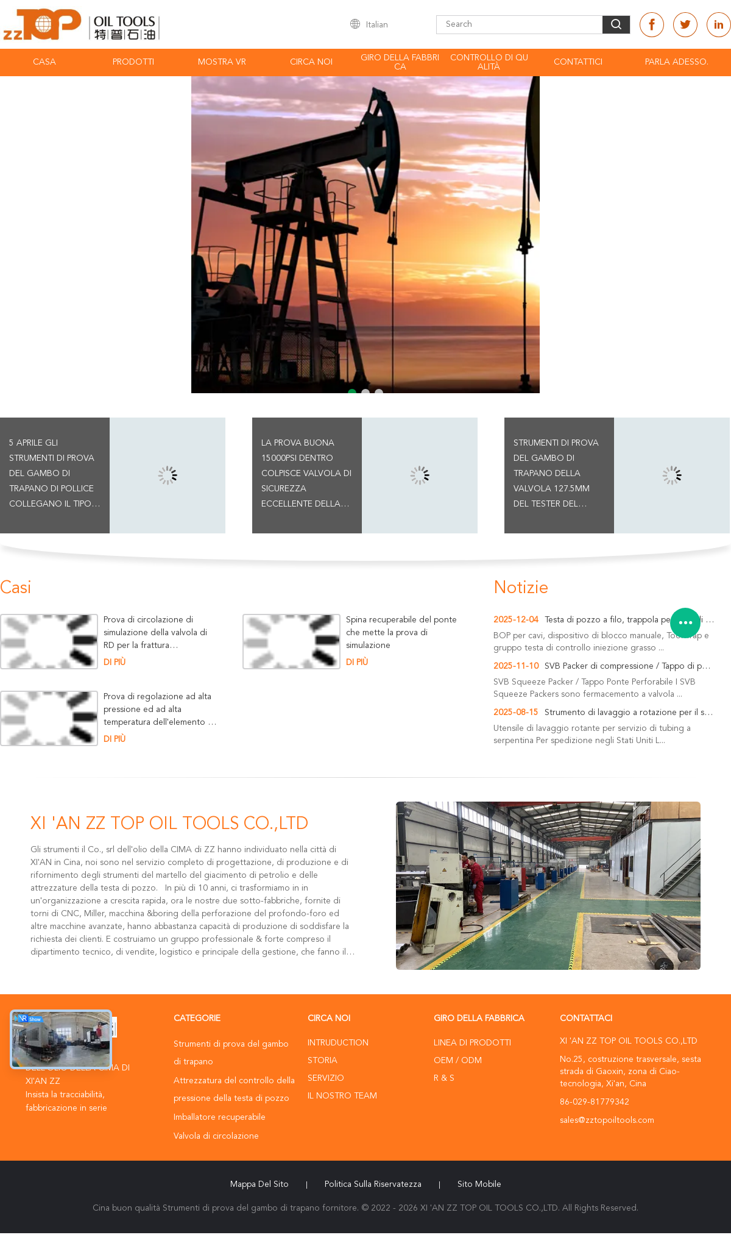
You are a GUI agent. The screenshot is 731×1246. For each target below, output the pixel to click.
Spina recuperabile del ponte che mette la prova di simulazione (401, 633)
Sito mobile (479, 1184)
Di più (114, 662)
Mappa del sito (259, 1184)
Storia (322, 1060)
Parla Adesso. (676, 62)
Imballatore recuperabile (220, 1117)
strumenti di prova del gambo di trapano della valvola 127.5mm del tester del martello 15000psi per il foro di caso (556, 475)
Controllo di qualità (489, 62)
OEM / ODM (458, 1060)
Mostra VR (222, 62)
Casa (44, 62)
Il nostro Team (342, 1096)
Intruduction (338, 1043)
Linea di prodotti (472, 1043)
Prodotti (133, 62)
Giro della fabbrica (400, 62)
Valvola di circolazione (216, 1136)
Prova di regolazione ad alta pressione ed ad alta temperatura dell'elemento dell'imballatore (158, 709)
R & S (444, 1078)
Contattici (578, 62)
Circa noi (311, 62)
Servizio (326, 1078)
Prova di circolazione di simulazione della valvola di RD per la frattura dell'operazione (155, 633)
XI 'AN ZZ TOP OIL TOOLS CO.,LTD (169, 824)
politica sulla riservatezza (373, 1184)
